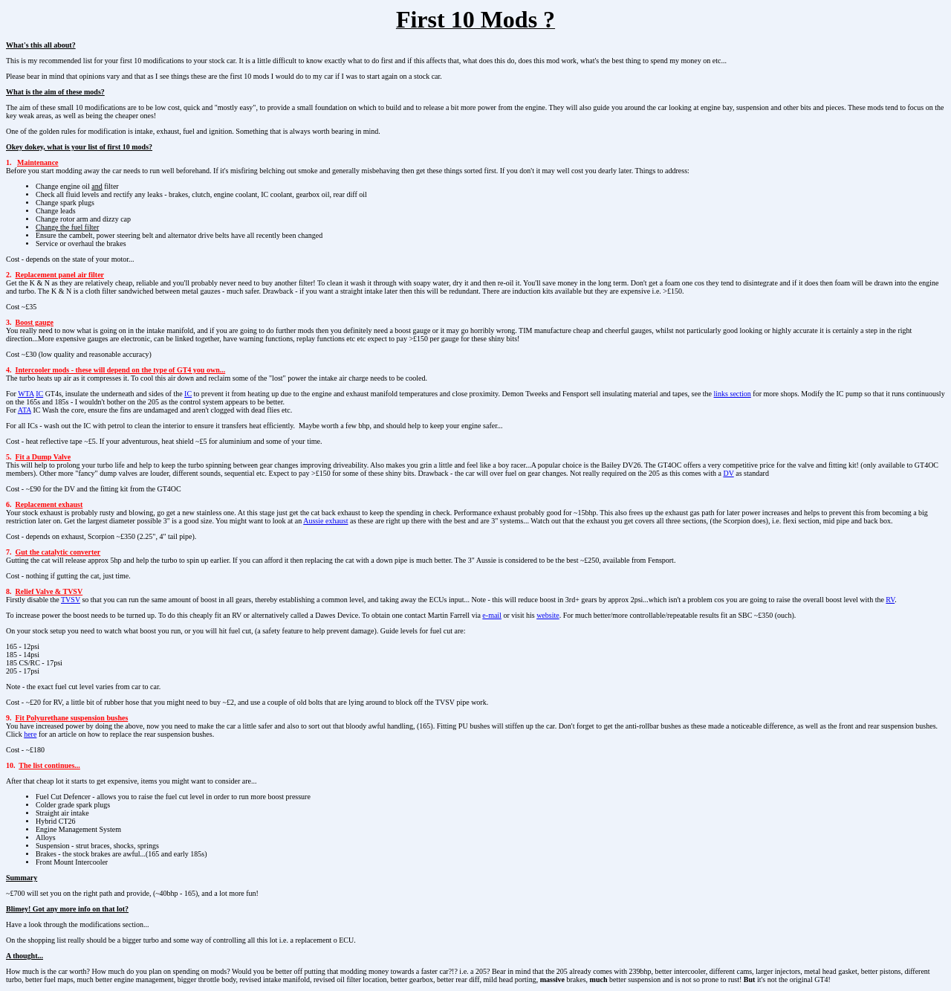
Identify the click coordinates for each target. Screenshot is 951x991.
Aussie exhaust (325, 521)
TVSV (70, 599)
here (30, 734)
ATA (24, 410)
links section (732, 394)
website (547, 615)
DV (728, 473)
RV (890, 599)
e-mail (492, 615)
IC (39, 394)
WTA (25, 394)
